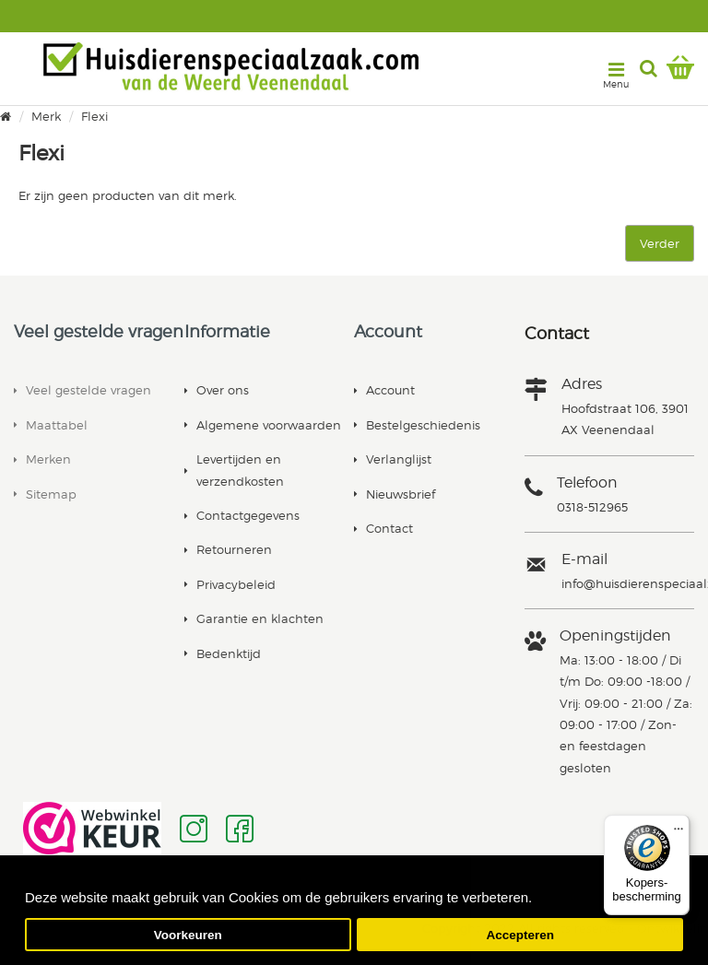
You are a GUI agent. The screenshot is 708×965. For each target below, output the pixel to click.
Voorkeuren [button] (188, 935)
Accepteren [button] (520, 935)
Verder (659, 244)
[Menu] (678, 826)
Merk (46, 117)
